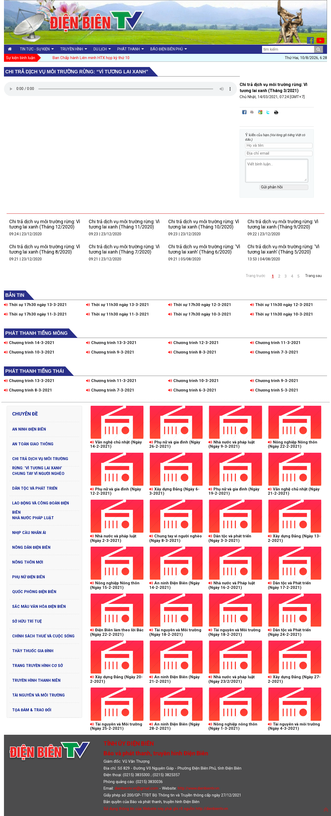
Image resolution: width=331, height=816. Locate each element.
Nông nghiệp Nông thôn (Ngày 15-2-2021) (114, 585)
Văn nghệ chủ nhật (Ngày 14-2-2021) (116, 444)
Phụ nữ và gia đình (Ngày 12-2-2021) (115, 491)
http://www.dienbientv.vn (198, 788)
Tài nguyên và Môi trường (38, 695)
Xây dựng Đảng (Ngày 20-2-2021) (116, 679)
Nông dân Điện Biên (31, 547)
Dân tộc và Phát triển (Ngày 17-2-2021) (289, 585)
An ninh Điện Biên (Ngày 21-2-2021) (174, 679)
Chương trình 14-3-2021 (29, 342)
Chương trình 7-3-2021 (274, 352)
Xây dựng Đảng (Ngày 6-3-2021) (174, 491)
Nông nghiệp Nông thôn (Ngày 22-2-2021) (292, 444)
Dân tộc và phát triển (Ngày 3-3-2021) (229, 538)
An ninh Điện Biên (29, 429)
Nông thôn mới (27, 562)
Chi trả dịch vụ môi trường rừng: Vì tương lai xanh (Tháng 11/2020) (124, 224)
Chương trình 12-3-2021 (193, 342)
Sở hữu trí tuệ (27, 621)
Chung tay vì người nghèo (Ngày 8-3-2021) (175, 538)
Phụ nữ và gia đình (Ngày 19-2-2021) (233, 491)
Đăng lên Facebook (244, 112)
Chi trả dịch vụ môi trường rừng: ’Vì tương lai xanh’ (40, 460)
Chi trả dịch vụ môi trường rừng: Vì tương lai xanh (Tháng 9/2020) (283, 224)
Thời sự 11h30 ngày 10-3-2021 (281, 314)
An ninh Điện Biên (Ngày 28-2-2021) (174, 726)
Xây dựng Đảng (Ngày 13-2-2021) (294, 538)
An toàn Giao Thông (32, 444)
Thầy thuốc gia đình (32, 651)
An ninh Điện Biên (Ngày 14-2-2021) (174, 585)
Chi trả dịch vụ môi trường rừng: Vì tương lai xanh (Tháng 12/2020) (44, 224)
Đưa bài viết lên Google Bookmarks (260, 112)
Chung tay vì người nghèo (38, 473)
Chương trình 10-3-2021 (29, 352)
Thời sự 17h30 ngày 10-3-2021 (199, 314)
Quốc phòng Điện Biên (34, 592)
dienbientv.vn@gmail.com (136, 788)
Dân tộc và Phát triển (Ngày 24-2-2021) (289, 632)
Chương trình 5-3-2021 (274, 390)
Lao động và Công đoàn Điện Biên (40, 504)
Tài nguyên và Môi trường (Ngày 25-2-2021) (116, 726)
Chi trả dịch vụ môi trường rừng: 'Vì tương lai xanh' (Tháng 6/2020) (204, 249)
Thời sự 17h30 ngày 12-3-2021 (199, 304)
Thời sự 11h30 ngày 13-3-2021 (117, 304)
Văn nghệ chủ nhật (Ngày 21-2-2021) (294, 491)
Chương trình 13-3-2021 (111, 342)
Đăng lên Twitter (268, 112)
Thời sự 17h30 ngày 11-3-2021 (35, 314)
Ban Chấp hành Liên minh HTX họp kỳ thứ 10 (91, 57)
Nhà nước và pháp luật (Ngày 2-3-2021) (113, 538)
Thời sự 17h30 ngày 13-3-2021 (35, 304)
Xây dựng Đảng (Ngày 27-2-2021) (294, 679)
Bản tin (14, 295)
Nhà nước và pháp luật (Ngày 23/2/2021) (231, 679)
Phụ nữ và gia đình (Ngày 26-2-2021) (174, 444)
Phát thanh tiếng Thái (34, 371)
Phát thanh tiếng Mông (36, 333)
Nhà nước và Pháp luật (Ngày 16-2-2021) (231, 585)
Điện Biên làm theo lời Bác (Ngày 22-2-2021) (117, 632)
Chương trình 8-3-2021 (192, 352)
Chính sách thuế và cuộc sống (43, 636)
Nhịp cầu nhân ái (29, 533)
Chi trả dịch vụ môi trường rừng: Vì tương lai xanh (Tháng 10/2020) (203, 224)
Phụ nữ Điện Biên (28, 577)
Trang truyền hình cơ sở (37, 666)
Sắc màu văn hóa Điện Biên (39, 606)
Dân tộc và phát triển (34, 488)
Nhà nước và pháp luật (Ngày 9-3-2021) (231, 444)
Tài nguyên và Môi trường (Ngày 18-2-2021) (175, 632)
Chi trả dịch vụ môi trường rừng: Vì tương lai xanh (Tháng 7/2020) (124, 249)
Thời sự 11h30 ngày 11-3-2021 (117, 314)
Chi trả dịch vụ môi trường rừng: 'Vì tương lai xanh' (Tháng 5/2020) (283, 249)
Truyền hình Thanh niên (36, 680)
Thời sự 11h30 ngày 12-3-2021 (281, 304)
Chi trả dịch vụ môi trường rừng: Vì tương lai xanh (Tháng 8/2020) (44, 249)
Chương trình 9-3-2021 (110, 352)
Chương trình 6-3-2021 (192, 390)
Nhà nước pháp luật (33, 518)
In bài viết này (276, 112)
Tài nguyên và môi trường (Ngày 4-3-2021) (294, 726)
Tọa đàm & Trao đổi (31, 710)
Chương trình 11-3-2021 (275, 342)
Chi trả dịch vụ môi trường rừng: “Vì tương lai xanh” (76, 71)
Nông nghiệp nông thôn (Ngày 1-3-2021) (232, 726)
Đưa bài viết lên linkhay (252, 112)
